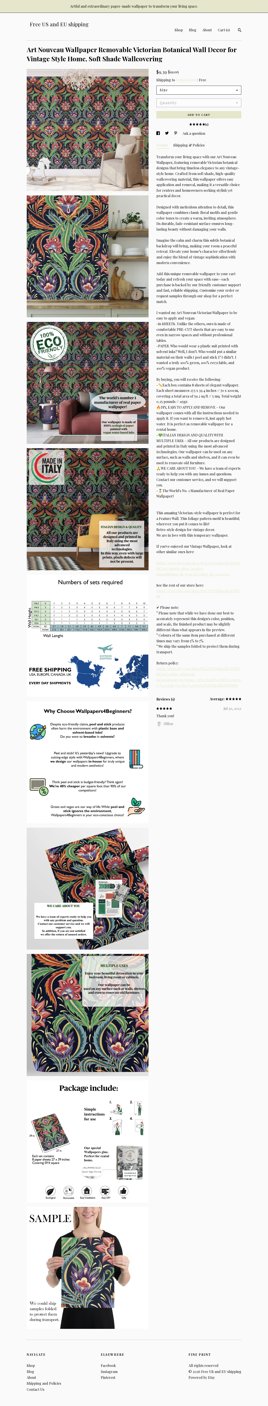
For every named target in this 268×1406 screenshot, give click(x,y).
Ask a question (194, 133)
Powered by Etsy (202, 1377)
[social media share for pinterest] (176, 133)
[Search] (239, 30)
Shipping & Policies (189, 145)
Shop (179, 30)
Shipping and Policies (44, 1383)
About (207, 30)
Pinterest (108, 1377)
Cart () (224, 30)
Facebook (108, 1365)
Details (162, 145)
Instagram (109, 1371)
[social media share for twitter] (167, 133)
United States (186, 80)
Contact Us (35, 1389)
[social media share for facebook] (158, 133)
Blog (192, 30)
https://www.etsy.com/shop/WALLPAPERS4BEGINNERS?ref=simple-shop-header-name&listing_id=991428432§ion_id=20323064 (198, 568)
